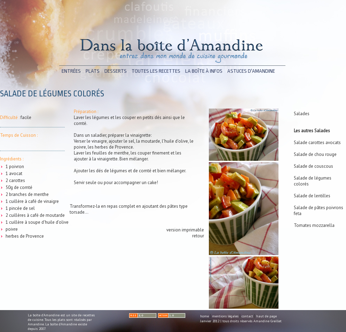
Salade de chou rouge (315, 154)
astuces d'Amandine (251, 71)
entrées (71, 71)
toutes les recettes (156, 71)
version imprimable (185, 230)
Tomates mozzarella (314, 225)
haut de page (266, 316)
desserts (115, 71)
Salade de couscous (313, 166)
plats (93, 71)
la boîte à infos (203, 71)
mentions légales (225, 316)
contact (247, 316)
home (204, 316)
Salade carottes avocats (317, 142)
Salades (301, 114)
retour (198, 236)
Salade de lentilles (312, 196)
